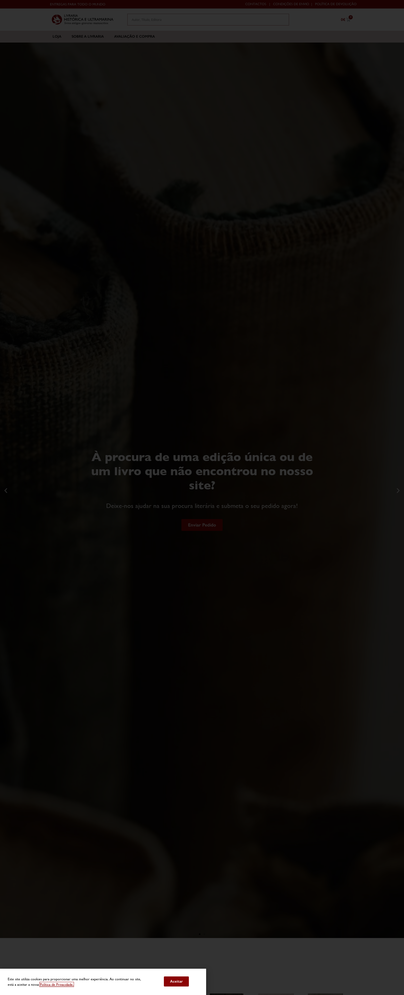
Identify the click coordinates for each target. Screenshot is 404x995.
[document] (202, 497)
